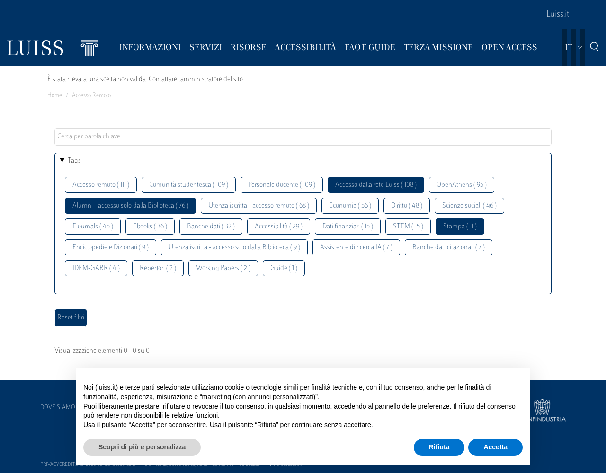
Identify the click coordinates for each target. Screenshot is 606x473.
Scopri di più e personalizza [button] (142, 447)
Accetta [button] (495, 447)
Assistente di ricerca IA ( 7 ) (356, 247)
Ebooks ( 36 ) (150, 226)
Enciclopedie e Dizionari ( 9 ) (110, 247)
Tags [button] (74, 160)
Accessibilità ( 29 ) (279, 226)
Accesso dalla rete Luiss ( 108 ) (376, 185)
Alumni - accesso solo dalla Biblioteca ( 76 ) (130, 205)
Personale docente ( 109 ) (281, 185)
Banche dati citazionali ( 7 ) (448, 247)
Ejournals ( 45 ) (92, 226)
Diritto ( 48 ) (406, 205)
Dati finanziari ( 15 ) (347, 226)
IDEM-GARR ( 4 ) (96, 268)
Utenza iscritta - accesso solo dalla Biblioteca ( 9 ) (234, 247)
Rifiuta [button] (439, 447)
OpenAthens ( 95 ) (462, 185)
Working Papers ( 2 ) (223, 268)
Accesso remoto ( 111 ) (100, 185)
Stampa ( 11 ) (460, 226)
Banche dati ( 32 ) (211, 226)
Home (54, 96)
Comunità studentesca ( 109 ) (188, 185)
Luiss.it (557, 14)
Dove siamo (57, 407)
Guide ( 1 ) (283, 268)
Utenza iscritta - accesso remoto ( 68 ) (258, 205)
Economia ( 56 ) (350, 205)
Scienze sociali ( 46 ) (469, 205)
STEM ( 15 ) (408, 226)
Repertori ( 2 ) (158, 268)
